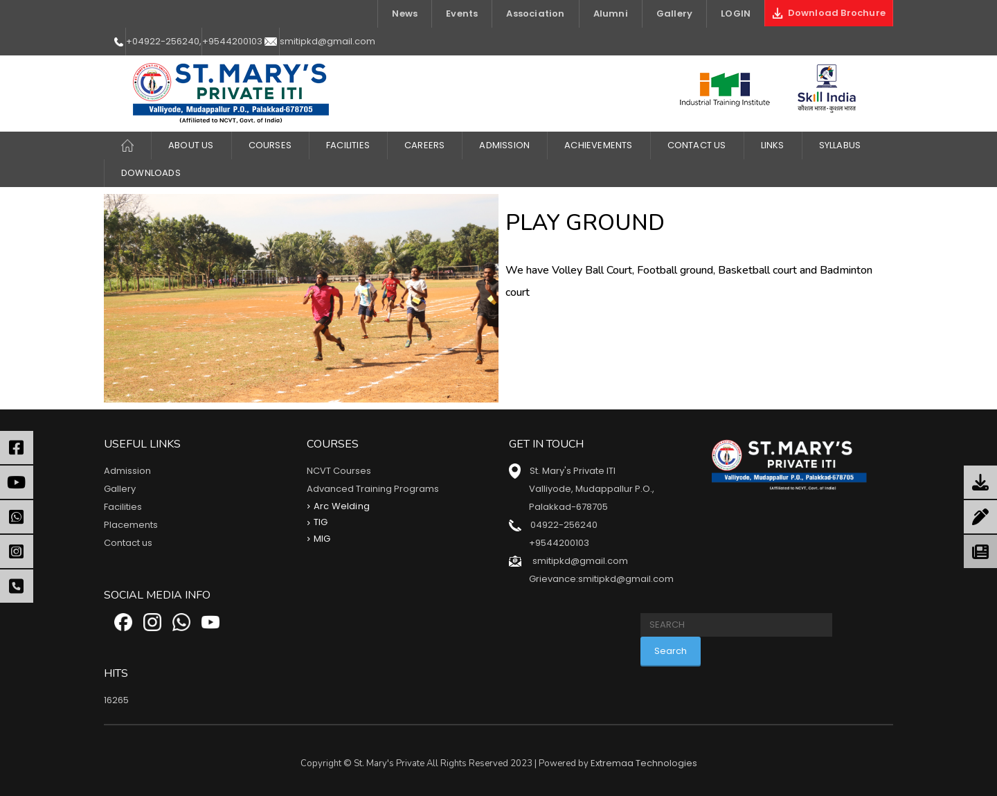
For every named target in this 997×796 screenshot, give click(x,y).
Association (535, 13)
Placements (131, 524)
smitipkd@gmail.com (327, 41)
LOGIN (736, 13)
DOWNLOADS (151, 172)
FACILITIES (348, 145)
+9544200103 (232, 41)
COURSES (270, 145)
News (404, 13)
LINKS (772, 145)
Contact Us (696, 145)
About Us (191, 145)
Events (462, 13)
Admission (504, 145)
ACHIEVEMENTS (598, 145)
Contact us (128, 542)
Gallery (674, 13)
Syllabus (840, 145)
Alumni (610, 13)
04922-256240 (564, 524)
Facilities (123, 506)
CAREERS (424, 145)
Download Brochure (829, 12)
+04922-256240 (162, 41)
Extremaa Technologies (644, 763)
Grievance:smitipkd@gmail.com (601, 578)
